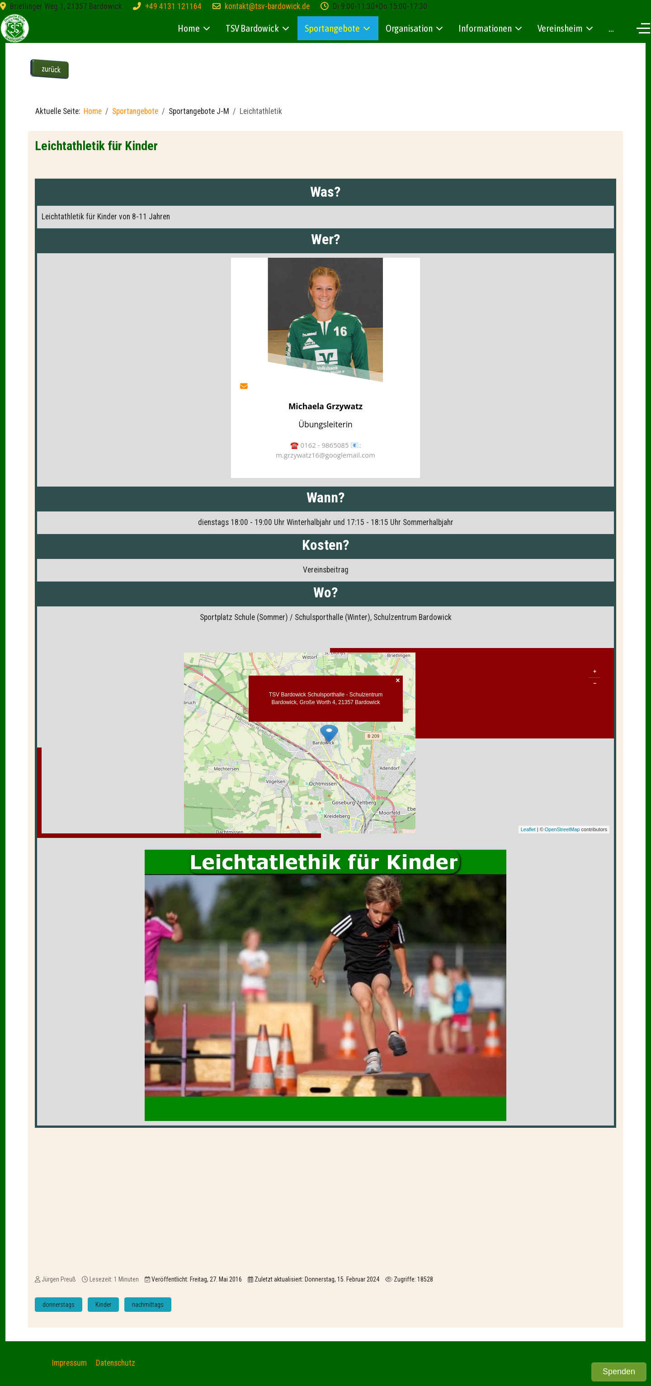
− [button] (594, 683)
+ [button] (594, 672)
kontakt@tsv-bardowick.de (267, 6)
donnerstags (58, 1304)
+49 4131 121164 (173, 6)
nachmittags (148, 1304)
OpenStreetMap (562, 829)
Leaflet (528, 829)
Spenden (619, 1371)
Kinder (103, 1304)
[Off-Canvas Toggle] (643, 28)
